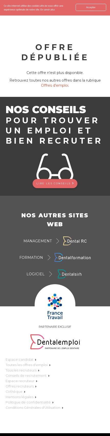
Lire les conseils (55, 183)
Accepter (91, 7)
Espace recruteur (21, 381)
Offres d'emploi (54, 85)
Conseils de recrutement (28, 376)
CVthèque (15, 392)
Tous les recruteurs (22, 370)
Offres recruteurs (21, 386)
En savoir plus (47, 9)
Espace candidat (21, 360)
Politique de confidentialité (30, 402)
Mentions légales (21, 397)
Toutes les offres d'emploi (28, 365)
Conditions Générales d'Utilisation (34, 408)
